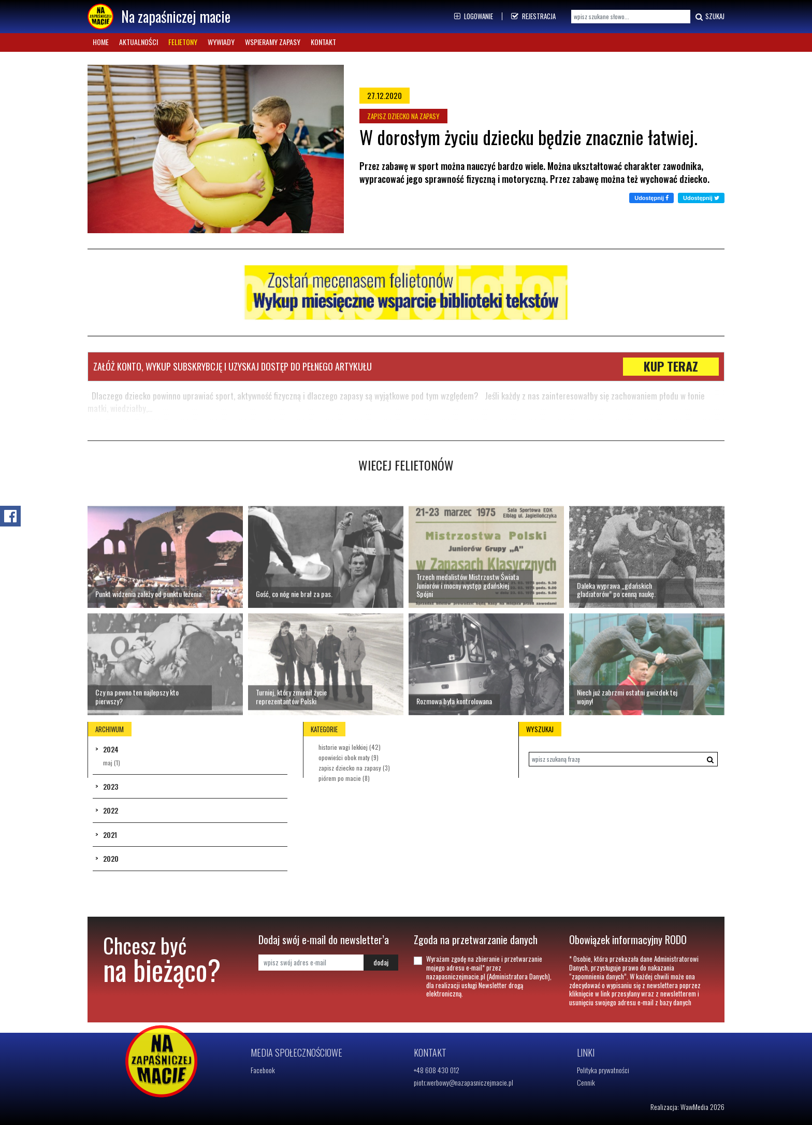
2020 (111, 858)
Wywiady (221, 41)
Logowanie (473, 16)
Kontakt (323, 41)
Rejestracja (533, 16)
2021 (110, 834)
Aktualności (138, 41)
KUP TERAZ (671, 366)
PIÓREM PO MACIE (344, 778)
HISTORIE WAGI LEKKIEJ (349, 747)
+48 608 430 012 (436, 1069)
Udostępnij (651, 198)
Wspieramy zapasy (272, 41)
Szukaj (708, 16)
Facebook (263, 1069)
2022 (110, 810)
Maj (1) (111, 762)
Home (101, 41)
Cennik (586, 1082)
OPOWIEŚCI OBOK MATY (348, 757)
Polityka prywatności (603, 1069)
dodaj (380, 962)
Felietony (182, 41)
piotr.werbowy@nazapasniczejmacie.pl (463, 1082)
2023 (110, 786)
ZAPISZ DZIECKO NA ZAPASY (354, 767)
